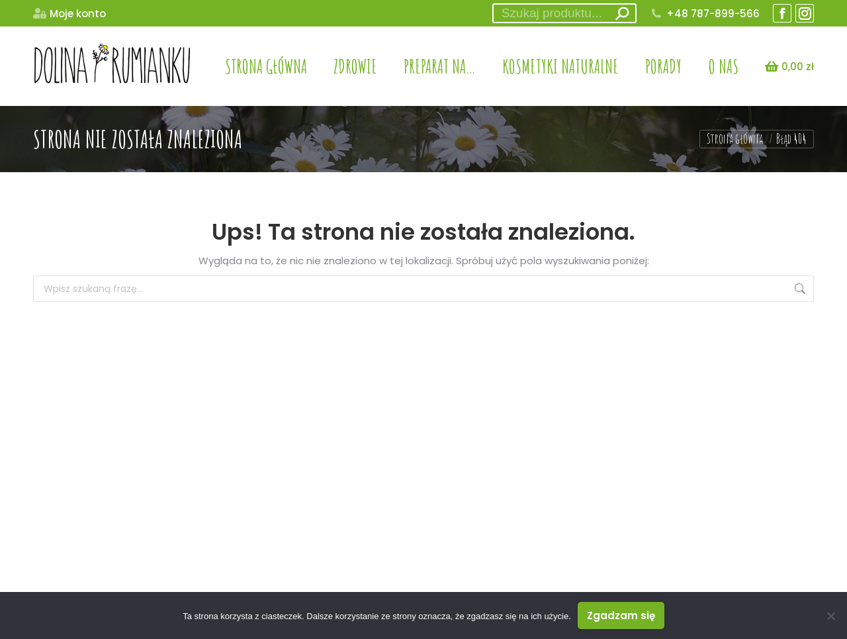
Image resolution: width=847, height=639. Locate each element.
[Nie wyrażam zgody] (830, 615)
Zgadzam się (621, 615)
